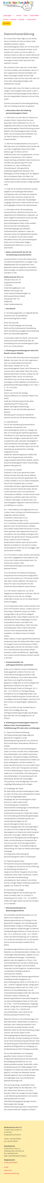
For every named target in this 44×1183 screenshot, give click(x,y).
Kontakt (21, 19)
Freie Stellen (34, 15)
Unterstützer (31, 19)
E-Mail (6, 1167)
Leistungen (7, 15)
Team (25, 15)
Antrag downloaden (10, 1162)
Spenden (6, 23)
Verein (18, 15)
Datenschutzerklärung (11, 1173)
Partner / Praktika (9, 19)
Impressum (8, 1170)
